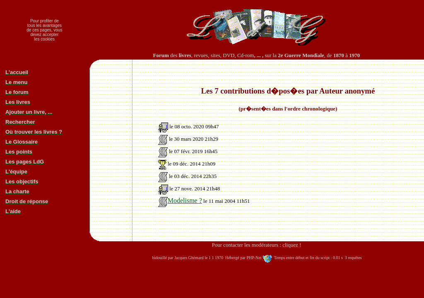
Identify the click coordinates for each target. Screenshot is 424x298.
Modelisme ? (180, 200)
